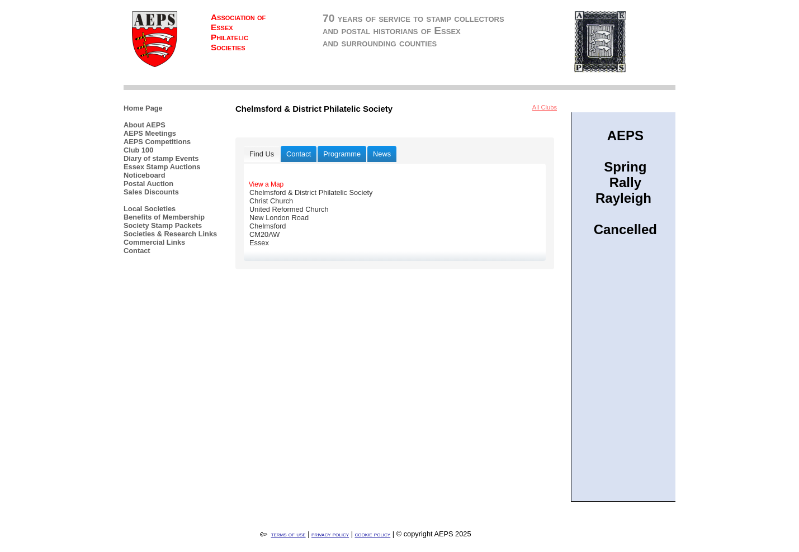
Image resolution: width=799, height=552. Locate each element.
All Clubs (544, 107)
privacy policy (330, 534)
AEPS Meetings (150, 133)
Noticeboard (145, 175)
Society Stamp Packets (163, 225)
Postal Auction (148, 183)
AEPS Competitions (157, 141)
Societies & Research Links (170, 234)
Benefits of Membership (164, 217)
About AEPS (145, 125)
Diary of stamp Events (161, 158)
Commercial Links (154, 242)
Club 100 (138, 150)
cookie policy (373, 534)
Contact (137, 250)
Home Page (143, 108)
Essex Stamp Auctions (162, 167)
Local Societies (150, 208)
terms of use (288, 534)
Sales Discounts (151, 192)
